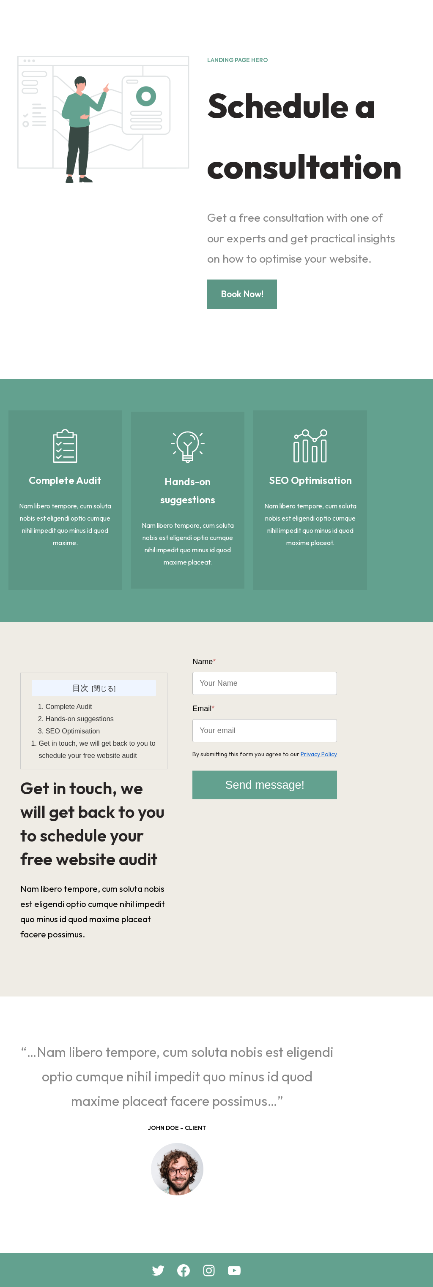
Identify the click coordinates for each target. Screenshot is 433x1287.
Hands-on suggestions (81, 703)
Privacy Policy (356, 736)
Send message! (320, 766)
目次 (99, 672)
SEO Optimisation (74, 715)
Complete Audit (70, 691)
